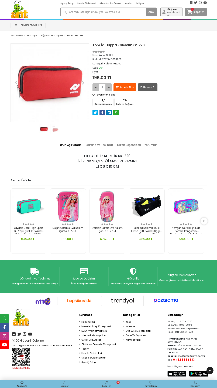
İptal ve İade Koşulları (93, 335)
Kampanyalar (133, 339)
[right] (204, 221)
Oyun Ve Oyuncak (136, 335)
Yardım (128, 3)
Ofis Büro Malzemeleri (138, 331)
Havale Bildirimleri (86, 3)
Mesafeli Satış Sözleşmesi (96, 326)
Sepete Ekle (125, 87)
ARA (151, 12)
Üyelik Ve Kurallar (91, 339)
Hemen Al (147, 87)
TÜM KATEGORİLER (28, 25)
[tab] (71, 145)
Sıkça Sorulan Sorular (110, 3)
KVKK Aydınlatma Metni (94, 331)
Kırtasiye (130, 326)
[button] (16, 82)
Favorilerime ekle (103, 94)
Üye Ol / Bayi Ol (173, 14)
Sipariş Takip (67, 3)
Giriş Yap (172, 9)
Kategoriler (131, 315)
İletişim (140, 3)
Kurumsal (86, 315)
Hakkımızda (88, 322)
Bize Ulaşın (175, 315)
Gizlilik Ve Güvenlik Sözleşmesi (98, 344)
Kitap (129, 322)
